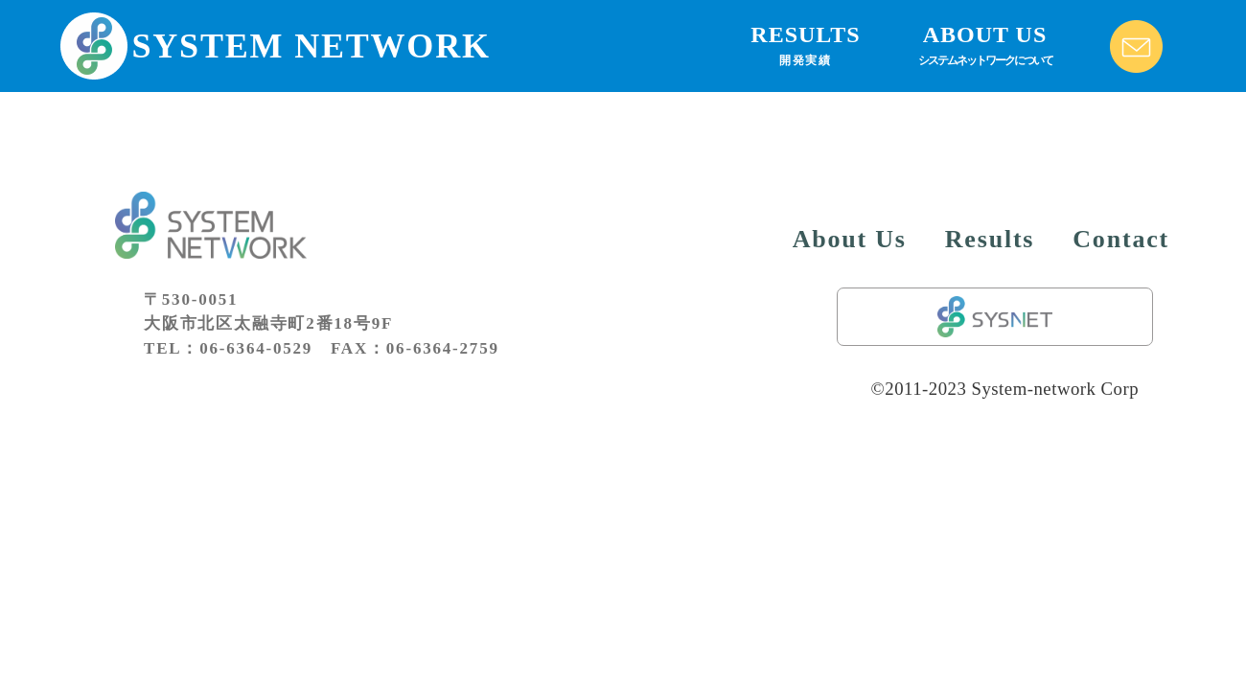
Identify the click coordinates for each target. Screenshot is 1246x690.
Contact (1121, 239)
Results (990, 239)
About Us (850, 239)
